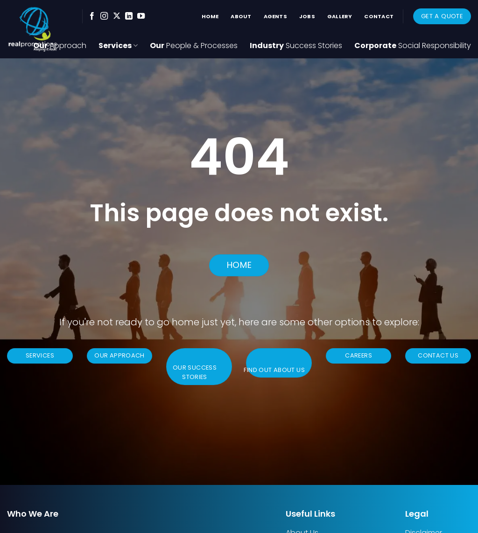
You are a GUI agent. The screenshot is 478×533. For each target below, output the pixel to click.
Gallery (339, 16)
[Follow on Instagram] (104, 16)
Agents (275, 16)
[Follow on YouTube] (141, 16)
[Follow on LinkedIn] (129, 16)
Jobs (307, 16)
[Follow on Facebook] (92, 16)
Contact (379, 16)
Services (118, 45)
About (241, 16)
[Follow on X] (116, 16)
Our (194, 45)
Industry (296, 45)
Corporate (412, 45)
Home (210, 16)
